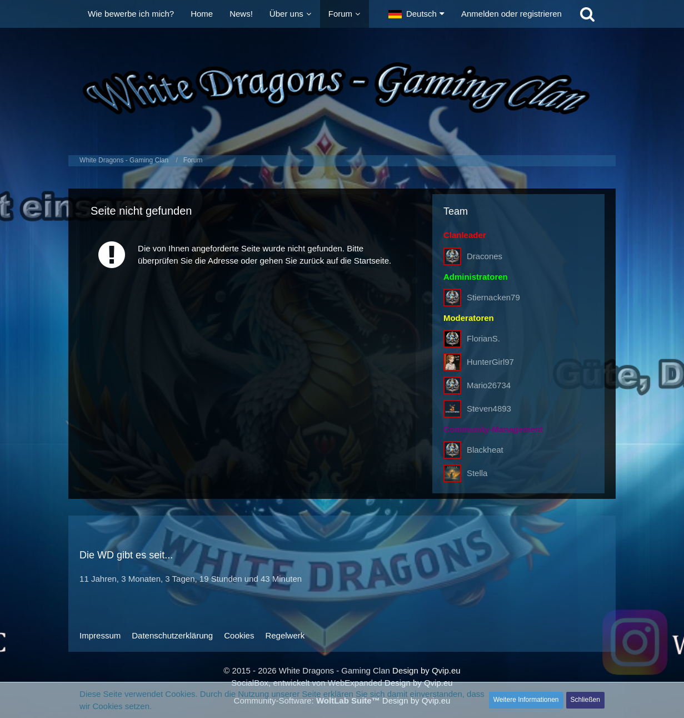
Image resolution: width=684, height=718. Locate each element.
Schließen (585, 700)
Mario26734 (489, 385)
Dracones (484, 256)
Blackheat (485, 449)
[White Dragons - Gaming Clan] (342, 88)
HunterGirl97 (490, 362)
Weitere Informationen (526, 700)
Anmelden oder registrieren (511, 13)
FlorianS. (483, 338)
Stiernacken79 (493, 297)
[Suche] (587, 14)
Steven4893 (489, 408)
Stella (477, 473)
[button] (416, 14)
